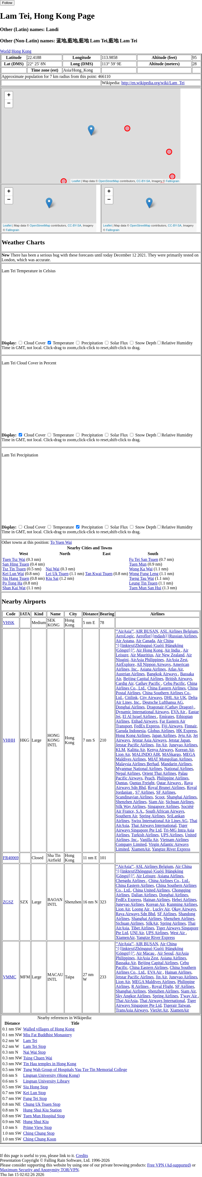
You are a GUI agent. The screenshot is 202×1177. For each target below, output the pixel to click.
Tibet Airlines (142, 928)
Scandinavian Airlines (134, 797)
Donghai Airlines (130, 707)
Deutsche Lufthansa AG (162, 702)
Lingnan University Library (46, 1081)
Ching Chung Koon (39, 1139)
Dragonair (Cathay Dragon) (170, 707)
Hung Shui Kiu (36, 1121)
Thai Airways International (153, 825)
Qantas (121, 783)
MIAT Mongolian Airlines (170, 759)
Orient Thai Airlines (159, 773)
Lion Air (123, 754)
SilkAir (152, 923)
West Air (178, 932)
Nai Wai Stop (34, 1052)
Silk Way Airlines (130, 806)
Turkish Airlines (145, 835)
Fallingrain (172, 181)
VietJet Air (159, 1010)
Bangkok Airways (162, 674)
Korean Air (184, 749)
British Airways (178, 678)
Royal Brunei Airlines (166, 787)
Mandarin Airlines (176, 764)
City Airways (151, 697)
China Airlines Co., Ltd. (169, 880)
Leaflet (76, 181)
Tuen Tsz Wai (13, 559)
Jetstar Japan (179, 740)
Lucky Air (161, 909)
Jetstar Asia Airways (149, 740)
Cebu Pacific (174, 683)
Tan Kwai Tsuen (99, 573)
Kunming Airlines (182, 904)
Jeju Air (184, 735)
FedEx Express (146, 726)
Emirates (166, 716)
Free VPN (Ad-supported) (169, 1165)
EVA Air (178, 712)
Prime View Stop (37, 1127)
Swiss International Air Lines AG (160, 820)
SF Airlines (165, 792)
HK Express (186, 730)
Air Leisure (145, 876)
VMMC (9, 977)
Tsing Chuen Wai (37, 1058)
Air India (172, 650)
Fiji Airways (172, 726)
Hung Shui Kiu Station (42, 1110)
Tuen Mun (138, 564)
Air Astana (125, 640)
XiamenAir (140, 849)
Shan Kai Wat (14, 588)
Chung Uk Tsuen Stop (41, 1104)
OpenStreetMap (109, 181)
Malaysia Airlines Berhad (137, 764)
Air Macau (145, 953)
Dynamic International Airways (142, 712)
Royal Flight (162, 986)
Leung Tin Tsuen (143, 583)
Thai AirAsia (127, 1000)
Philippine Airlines (172, 778)
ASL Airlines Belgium (179, 631)
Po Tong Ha (12, 583)
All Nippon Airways (154, 664)
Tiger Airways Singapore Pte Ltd (152, 827)
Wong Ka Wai (141, 569)
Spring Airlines (152, 816)
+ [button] (9, 95)
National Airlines (178, 768)
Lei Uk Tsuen (57, 573)
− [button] (9, 104)
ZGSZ (8, 902)
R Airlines (141, 986)
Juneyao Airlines (183, 745)
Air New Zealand (169, 655)
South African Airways (164, 811)
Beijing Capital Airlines (143, 678)
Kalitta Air (136, 749)
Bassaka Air (126, 962)
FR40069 (11, 858)
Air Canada (145, 640)
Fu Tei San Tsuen (143, 559)
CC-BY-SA (143, 181)
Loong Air (141, 909)
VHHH (9, 740)
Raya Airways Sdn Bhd (135, 914)
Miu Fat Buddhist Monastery (47, 1035)
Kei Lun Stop (34, 1092)
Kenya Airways (160, 749)
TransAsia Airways (132, 1010)
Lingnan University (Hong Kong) (51, 1075)
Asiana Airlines (153, 669)
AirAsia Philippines (147, 659)
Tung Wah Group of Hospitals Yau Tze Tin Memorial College (75, 1069)
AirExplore (125, 664)
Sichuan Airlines (180, 801)
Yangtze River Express (171, 849)
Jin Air (161, 745)
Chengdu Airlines (131, 880)
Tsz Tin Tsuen (14, 569)
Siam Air (156, 801)
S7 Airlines (144, 792)
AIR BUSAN (146, 631)
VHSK (8, 622)
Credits (82, 1155)
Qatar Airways (169, 783)
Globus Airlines (161, 730)
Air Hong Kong (149, 650)
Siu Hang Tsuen (15, 578)
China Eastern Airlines (167, 688)
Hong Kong (21, 51)
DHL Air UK (175, 697)
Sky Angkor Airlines (133, 996)
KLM (120, 749)
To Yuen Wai (61, 542)
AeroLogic (125, 636)
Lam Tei (30, 1040)
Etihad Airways (145, 721)
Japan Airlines (164, 735)
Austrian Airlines (130, 674)
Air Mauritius (141, 655)
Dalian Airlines (144, 895)
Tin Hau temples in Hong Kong (49, 1064)
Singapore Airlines (163, 806)
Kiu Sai (52, 578)
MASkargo (171, 754)
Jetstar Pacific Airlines (135, 745)
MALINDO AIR (146, 754)
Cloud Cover (35, 343)
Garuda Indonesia (130, 730)
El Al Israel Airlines (140, 716)
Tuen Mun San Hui (145, 588)
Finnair (191, 726)
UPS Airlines (172, 835)
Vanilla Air (149, 839)
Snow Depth (145, 343)
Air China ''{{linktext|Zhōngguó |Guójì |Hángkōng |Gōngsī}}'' (149, 645)
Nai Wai (52, 569)
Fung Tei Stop (35, 1098)
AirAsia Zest (176, 659)
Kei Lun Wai (13, 573)
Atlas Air (175, 669)
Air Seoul (165, 953)
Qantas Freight (142, 783)
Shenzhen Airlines (131, 801)
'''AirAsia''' (125, 631)
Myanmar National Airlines (139, 768)
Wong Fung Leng (144, 573)
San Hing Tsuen (15, 564)
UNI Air (137, 932)
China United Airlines (151, 890)
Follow (7, 3)
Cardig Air (124, 683)
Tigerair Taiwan (177, 1005)
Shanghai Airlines (181, 797)
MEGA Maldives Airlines (153, 981)
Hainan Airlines (156, 899)
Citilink (131, 697)
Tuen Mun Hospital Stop (44, 1116)
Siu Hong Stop (35, 1087)
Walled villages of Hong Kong (48, 1029)
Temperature (63, 343)
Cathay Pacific (148, 683)
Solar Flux (119, 343)
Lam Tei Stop (34, 1046)
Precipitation (92, 343)
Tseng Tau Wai (141, 578)
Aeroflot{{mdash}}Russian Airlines (166, 636)
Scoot (159, 797)
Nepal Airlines (128, 773)
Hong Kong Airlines (133, 735)
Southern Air (126, 816)
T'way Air (189, 996)
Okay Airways (184, 909)
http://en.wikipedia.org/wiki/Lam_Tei (152, 83)
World (5, 51)
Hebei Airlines (184, 899)
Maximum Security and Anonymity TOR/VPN (39, 1170)
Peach (150, 778)
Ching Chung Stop (38, 1133)
